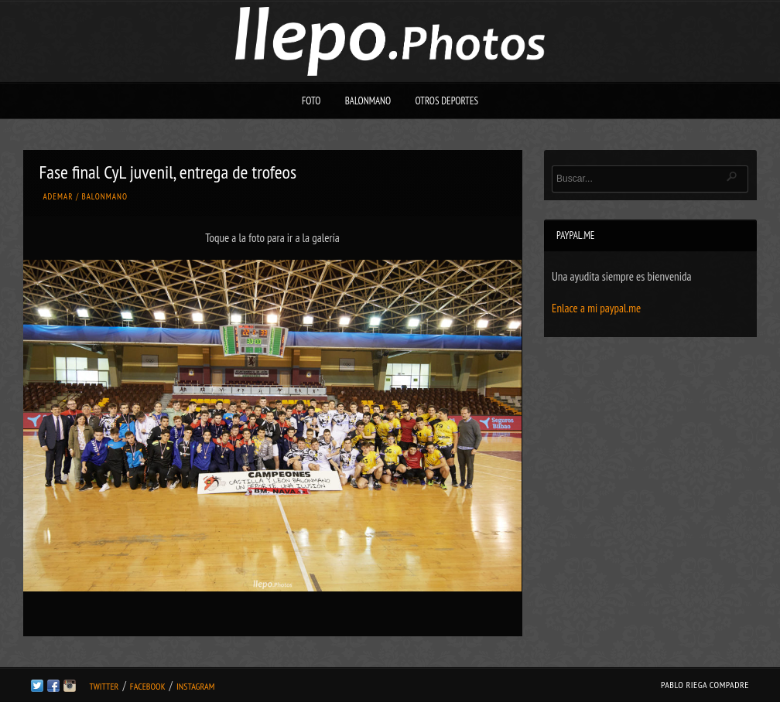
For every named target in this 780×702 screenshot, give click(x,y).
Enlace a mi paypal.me (596, 308)
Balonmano (368, 100)
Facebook (148, 686)
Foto (311, 100)
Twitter (103, 686)
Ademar (58, 196)
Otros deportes (446, 100)
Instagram (195, 686)
